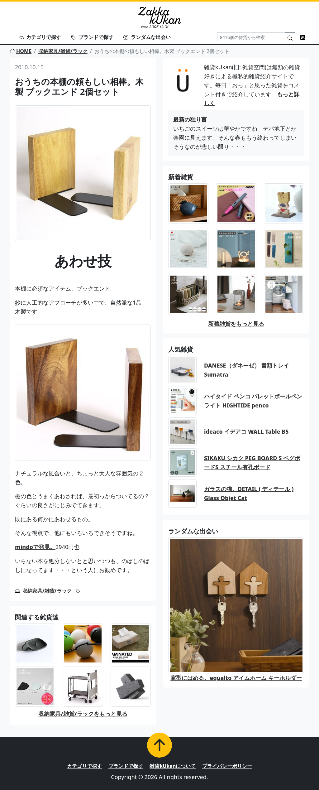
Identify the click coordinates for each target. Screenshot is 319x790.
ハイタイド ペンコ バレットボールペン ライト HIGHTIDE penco (253, 401)
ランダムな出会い (147, 37)
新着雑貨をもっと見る (236, 323)
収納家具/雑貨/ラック (63, 51)
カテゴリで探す (40, 37)
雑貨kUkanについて (173, 766)
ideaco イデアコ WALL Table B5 (246, 431)
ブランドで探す (92, 37)
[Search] (251, 37)
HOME (20, 51)
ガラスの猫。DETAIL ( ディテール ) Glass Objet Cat (248, 493)
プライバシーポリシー (227, 766)
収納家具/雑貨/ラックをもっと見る (82, 713)
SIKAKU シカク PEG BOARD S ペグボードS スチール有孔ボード (252, 462)
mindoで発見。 (35, 547)
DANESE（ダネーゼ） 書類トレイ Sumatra (246, 370)
